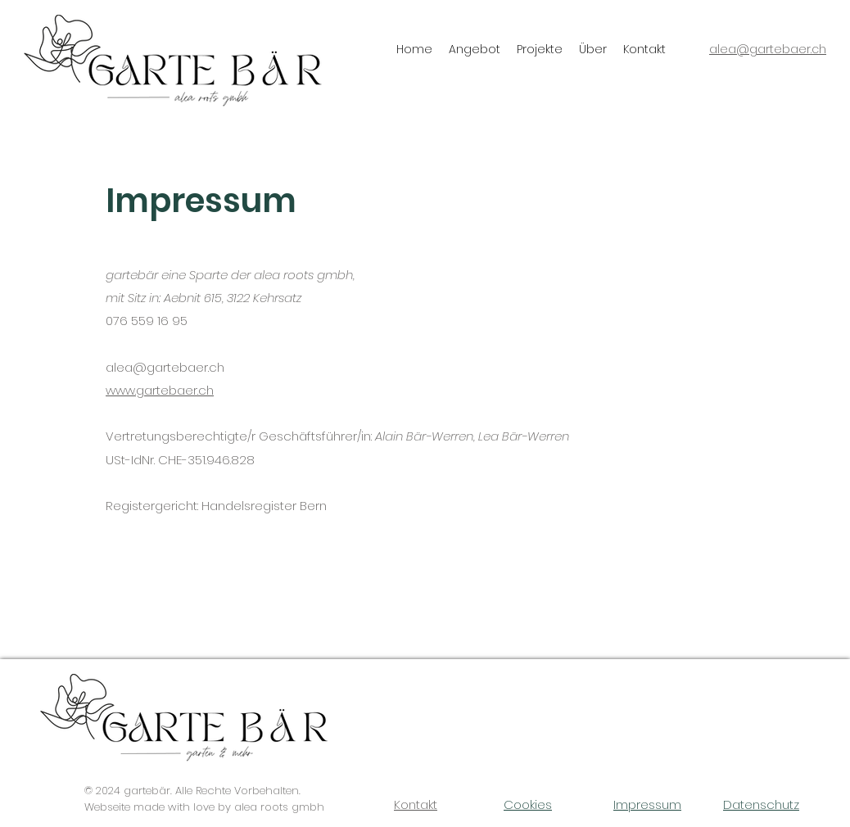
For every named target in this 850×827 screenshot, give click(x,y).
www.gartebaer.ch (160, 390)
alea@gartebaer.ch (165, 367)
